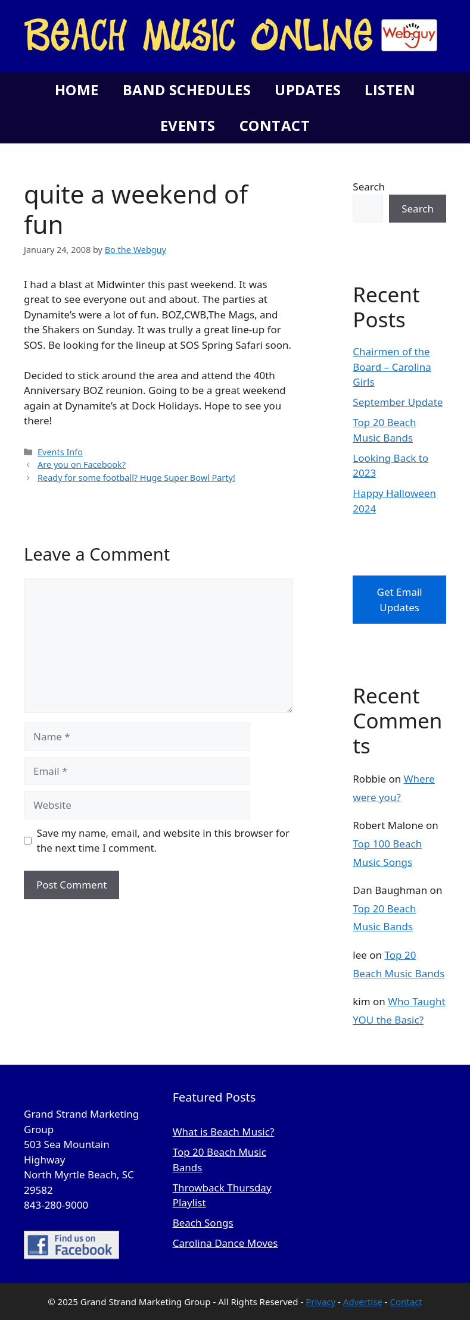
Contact (274, 125)
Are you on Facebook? (82, 464)
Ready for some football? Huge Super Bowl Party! (136, 477)
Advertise (362, 1302)
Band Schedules (187, 89)
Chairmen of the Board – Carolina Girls (392, 367)
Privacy (320, 1302)
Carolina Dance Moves (225, 1243)
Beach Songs (203, 1223)
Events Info (60, 452)
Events (188, 125)
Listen (390, 89)
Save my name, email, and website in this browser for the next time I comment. (163, 840)
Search (369, 186)
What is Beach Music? (224, 1131)
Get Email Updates (399, 599)
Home (77, 89)
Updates (308, 89)
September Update (398, 402)
